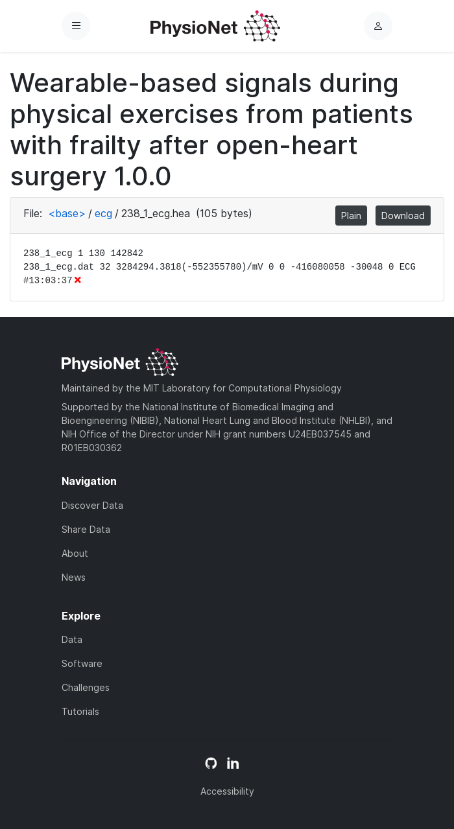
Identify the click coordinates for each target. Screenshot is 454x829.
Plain (351, 215)
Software (82, 663)
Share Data (86, 529)
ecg (103, 213)
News (74, 577)
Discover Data (92, 505)
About (75, 553)
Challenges (86, 687)
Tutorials (80, 711)
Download (403, 215)
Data (72, 639)
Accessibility (227, 791)
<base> (67, 213)
